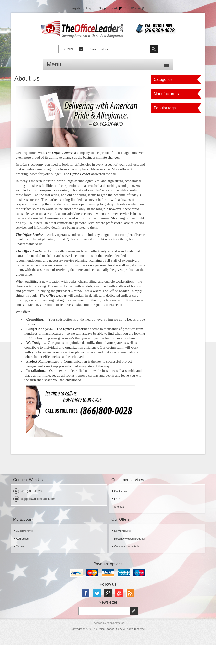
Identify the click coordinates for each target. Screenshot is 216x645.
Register (76, 8)
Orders (20, 546)
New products (122, 530)
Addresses (22, 538)
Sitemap (119, 506)
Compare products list (127, 546)
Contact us (120, 491)
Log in (90, 8)
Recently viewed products (129, 538)
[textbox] (119, 49)
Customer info (24, 530)
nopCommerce (115, 622)
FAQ (117, 498)
